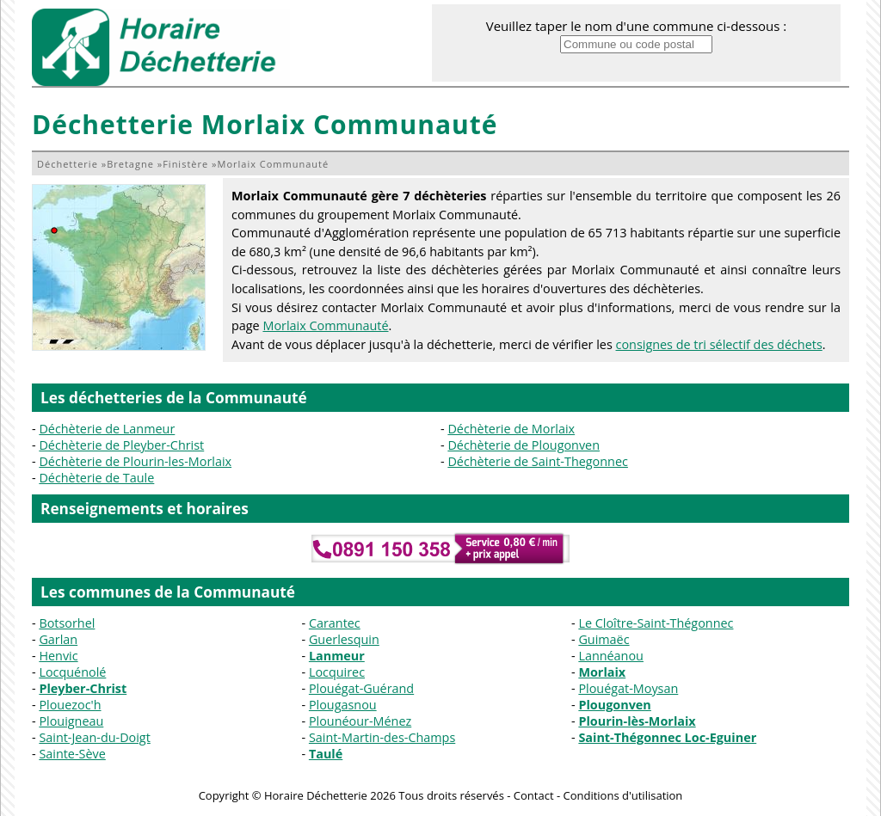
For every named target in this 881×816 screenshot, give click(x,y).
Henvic (58, 655)
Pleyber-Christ (82, 688)
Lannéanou (611, 655)
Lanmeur (337, 655)
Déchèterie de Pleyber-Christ (121, 445)
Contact (534, 795)
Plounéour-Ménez (360, 721)
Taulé (325, 753)
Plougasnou (343, 704)
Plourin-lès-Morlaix (636, 721)
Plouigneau (71, 721)
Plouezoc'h (70, 704)
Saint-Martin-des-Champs (382, 737)
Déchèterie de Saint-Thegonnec (537, 461)
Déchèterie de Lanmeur (107, 428)
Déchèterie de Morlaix (511, 428)
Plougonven (614, 704)
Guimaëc (603, 639)
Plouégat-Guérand (361, 688)
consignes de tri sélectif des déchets (719, 344)
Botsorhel (67, 623)
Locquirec (337, 672)
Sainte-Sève (72, 753)
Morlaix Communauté (325, 325)
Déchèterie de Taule (96, 477)
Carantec (334, 623)
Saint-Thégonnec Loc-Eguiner (667, 737)
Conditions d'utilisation (622, 795)
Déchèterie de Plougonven (523, 445)
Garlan (58, 639)
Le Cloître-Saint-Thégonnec (655, 623)
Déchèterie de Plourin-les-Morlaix (135, 461)
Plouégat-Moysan (628, 688)
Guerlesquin (344, 639)
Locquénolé (72, 672)
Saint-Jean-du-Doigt (94, 737)
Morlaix (601, 672)
